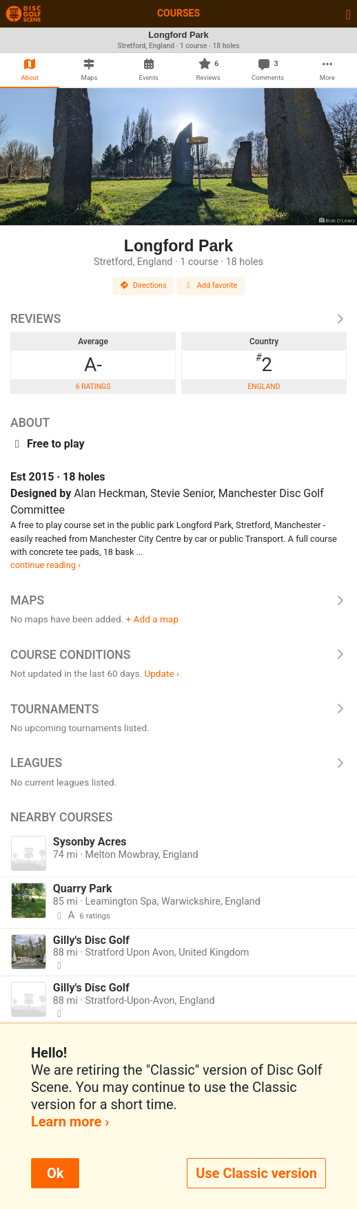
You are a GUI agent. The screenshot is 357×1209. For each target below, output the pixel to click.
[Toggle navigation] (348, 13)
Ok (55, 1173)
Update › (161, 673)
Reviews (178, 319)
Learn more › (70, 1121)
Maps (178, 600)
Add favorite (211, 285)
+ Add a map (152, 618)
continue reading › (45, 565)
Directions (143, 285)
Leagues (178, 763)
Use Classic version (256, 1173)
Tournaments (178, 709)
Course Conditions (178, 655)
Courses (178, 13)
